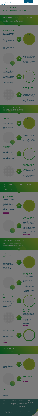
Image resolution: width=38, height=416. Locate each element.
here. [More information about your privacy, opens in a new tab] (4, 4)
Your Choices (28, 4)
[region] (19, 2)
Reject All (28, 2)
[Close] (37, 2)
